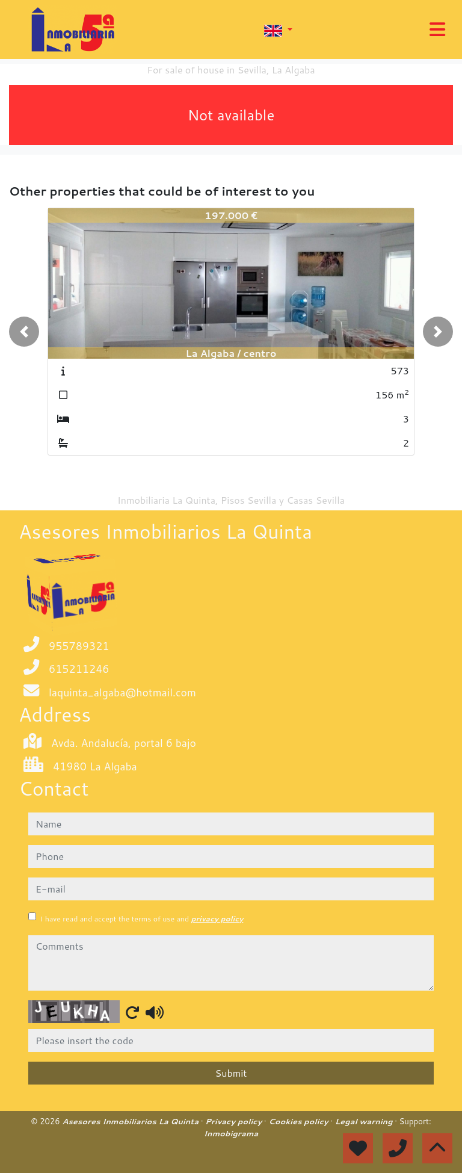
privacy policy (217, 919)
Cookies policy (299, 1121)
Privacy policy (234, 1121)
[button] (24, 332)
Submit (231, 1073)
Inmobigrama (231, 1133)
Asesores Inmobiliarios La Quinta (131, 1121)
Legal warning (365, 1121)
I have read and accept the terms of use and (141, 919)
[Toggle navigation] (437, 29)
